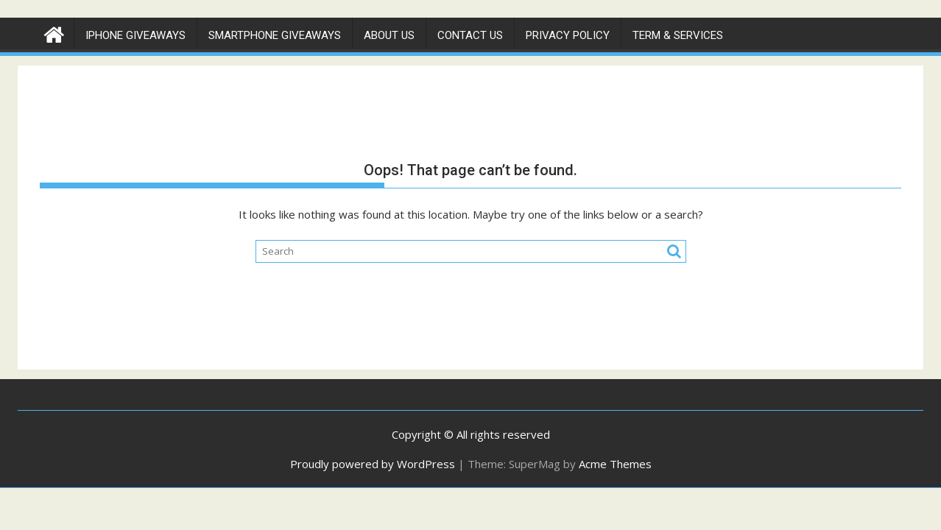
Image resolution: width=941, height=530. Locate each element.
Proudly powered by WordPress (372, 463)
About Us (389, 35)
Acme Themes (615, 463)
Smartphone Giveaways (274, 35)
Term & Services (677, 35)
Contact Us (470, 35)
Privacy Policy (568, 35)
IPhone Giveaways (135, 35)
